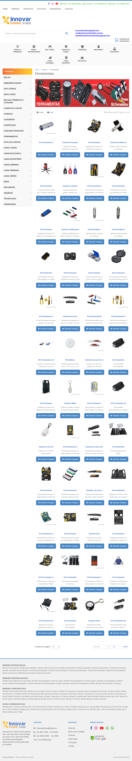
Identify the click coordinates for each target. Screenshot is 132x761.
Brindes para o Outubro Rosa (30, 709)
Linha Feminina (11, 165)
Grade (40, 112)
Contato (69, 9)
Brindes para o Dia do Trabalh (65, 707)
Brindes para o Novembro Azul (78, 709)
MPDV (6, 182)
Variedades (10, 204)
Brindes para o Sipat (15, 712)
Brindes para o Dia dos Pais (111, 707)
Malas (7, 77)
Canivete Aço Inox (70, 316)
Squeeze (8, 193)
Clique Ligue (73, 739)
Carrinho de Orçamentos (124, 40)
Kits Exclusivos (12, 142)
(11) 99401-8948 (42, 736)
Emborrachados (12, 83)
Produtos (28, 9)
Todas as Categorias (17, 51)
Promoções (55, 9)
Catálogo (41, 9)
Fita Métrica (70, 360)
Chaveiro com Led (46, 447)
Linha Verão (10, 176)
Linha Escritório (66, 62)
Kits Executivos (114, 51)
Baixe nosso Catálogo (76, 732)
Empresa (15, 9)
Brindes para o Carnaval (12, 707)
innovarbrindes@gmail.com (87, 31)
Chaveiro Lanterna (70, 186)
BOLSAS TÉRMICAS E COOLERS (13, 101)
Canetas (8, 114)
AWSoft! (126, 757)
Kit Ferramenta (94, 142)
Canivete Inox (94, 534)
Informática (98, 50)
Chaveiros (9, 119)
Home (5, 9)
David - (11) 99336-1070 (119, 4)
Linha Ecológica (50, 62)
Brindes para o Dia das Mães (89, 707)
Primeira (97, 647)
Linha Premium (11, 170)
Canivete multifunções (70, 229)
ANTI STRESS (10, 89)
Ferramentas (11, 136)
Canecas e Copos (66, 51)
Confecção (82, 50)
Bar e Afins (49, 50)
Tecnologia (10, 199)
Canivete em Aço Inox (94, 447)
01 (109, 647)
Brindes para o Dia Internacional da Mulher (37, 707)
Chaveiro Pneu (94, 621)
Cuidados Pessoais (14, 131)
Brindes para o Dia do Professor (54, 709)
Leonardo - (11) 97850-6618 (94, 4)
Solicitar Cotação (46, 155)
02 (114, 647)
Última (125, 647)
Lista (50, 112)
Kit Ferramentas (70, 273)
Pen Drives (82, 61)
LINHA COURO (10, 148)
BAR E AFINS (10, 94)
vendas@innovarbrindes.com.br (89, 33)
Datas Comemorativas (34, 51)
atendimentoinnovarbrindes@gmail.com (92, 36)
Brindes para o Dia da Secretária (102, 709)
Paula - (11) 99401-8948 (70, 4)
